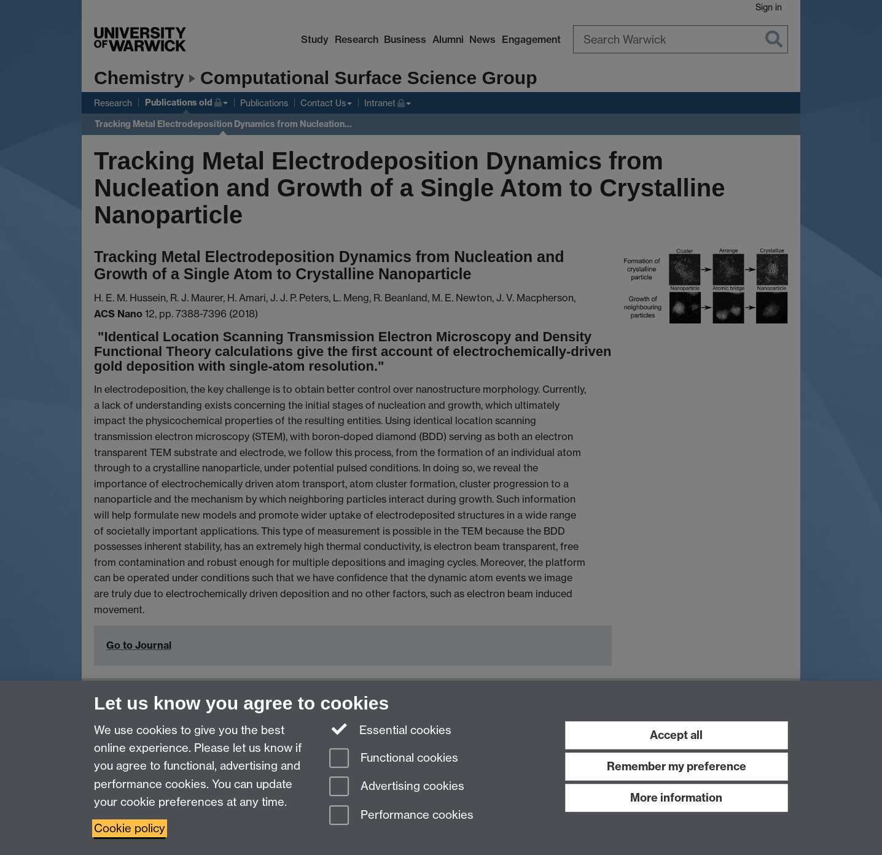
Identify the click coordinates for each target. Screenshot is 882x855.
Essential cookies (390, 729)
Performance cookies (401, 816)
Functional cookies (393, 759)
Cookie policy (129, 828)
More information (676, 798)
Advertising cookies (396, 787)
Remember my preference (676, 766)
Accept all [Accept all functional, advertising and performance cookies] (676, 735)
